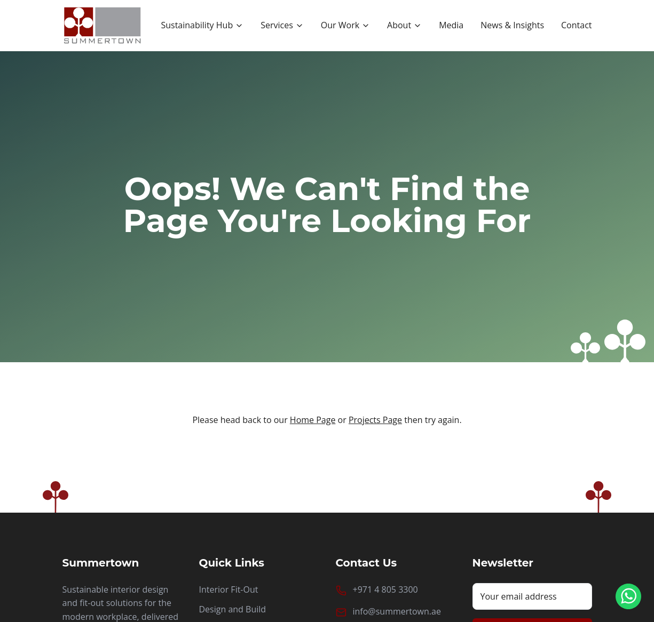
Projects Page (375, 420)
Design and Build (232, 609)
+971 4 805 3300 (385, 589)
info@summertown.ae (397, 611)
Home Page (313, 420)
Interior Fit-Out (228, 589)
